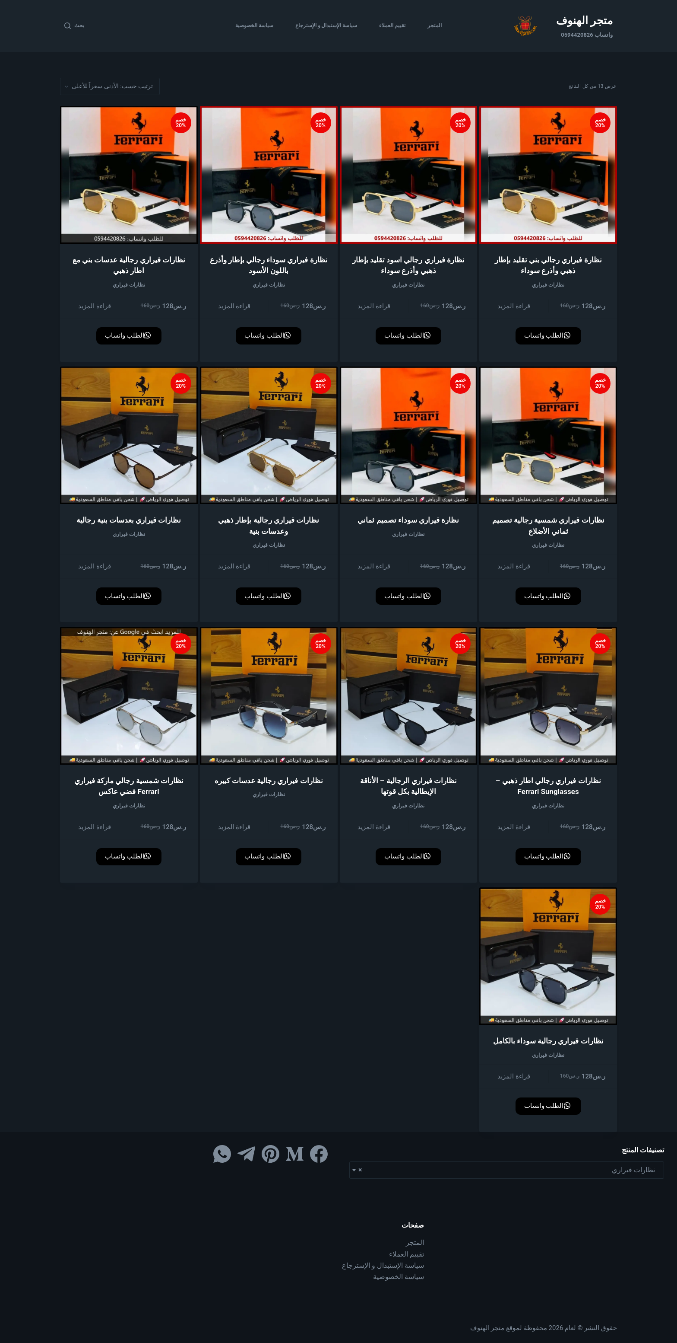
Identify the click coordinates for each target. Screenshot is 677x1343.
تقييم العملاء (392, 25)
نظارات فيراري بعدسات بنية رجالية (128, 520)
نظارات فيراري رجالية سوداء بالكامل (548, 1041)
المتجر (434, 25)
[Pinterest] (270, 1154)
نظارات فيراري (548, 285)
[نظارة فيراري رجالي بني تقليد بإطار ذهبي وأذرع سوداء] (548, 175)
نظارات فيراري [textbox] (509, 1170)
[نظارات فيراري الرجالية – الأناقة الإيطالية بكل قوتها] (409, 696)
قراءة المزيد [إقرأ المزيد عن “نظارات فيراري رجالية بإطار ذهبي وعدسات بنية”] (234, 566)
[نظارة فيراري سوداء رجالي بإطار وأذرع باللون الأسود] (269, 175)
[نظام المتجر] (110, 86)
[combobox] (506, 1170)
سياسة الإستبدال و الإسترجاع (326, 25)
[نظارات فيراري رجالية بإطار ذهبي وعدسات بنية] (269, 435)
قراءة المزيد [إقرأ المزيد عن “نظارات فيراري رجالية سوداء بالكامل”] (513, 1076)
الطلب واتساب (547, 335)
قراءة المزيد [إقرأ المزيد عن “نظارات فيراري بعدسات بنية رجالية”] (94, 566)
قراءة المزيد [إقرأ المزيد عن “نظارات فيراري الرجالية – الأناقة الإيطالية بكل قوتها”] (373, 827)
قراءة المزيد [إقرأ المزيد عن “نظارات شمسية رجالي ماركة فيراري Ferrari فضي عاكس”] (94, 827)
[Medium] (295, 1154)
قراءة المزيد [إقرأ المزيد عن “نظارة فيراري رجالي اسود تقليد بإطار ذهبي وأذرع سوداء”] (373, 306)
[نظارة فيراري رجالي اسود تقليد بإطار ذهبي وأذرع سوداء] (409, 175)
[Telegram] (246, 1154)
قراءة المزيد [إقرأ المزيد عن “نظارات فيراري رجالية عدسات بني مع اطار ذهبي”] (94, 306)
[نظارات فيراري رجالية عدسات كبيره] (269, 696)
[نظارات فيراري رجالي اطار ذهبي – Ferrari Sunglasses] (548, 696)
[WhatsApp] (222, 1154)
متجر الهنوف (584, 20)
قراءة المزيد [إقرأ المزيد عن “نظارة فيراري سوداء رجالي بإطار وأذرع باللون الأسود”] (234, 306)
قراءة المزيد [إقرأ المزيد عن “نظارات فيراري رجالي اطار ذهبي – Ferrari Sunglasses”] (513, 827)
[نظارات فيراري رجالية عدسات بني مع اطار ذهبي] (129, 175)
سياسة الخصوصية (254, 25)
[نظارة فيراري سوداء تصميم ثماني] (409, 435)
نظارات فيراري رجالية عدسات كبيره (269, 780)
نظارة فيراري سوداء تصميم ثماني (408, 520)
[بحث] (74, 26)
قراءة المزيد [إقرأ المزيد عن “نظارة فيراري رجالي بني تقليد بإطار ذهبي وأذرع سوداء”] (513, 306)
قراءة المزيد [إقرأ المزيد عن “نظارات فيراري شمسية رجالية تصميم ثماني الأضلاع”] (513, 566)
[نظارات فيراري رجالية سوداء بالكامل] (548, 956)
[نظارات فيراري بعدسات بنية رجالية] (129, 435)
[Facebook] (319, 1154)
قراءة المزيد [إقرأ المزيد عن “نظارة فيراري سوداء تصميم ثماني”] (373, 566)
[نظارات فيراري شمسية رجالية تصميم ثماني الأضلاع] (548, 435)
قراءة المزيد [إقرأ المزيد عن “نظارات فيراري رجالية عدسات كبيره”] (234, 827)
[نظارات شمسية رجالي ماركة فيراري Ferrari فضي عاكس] (129, 696)
